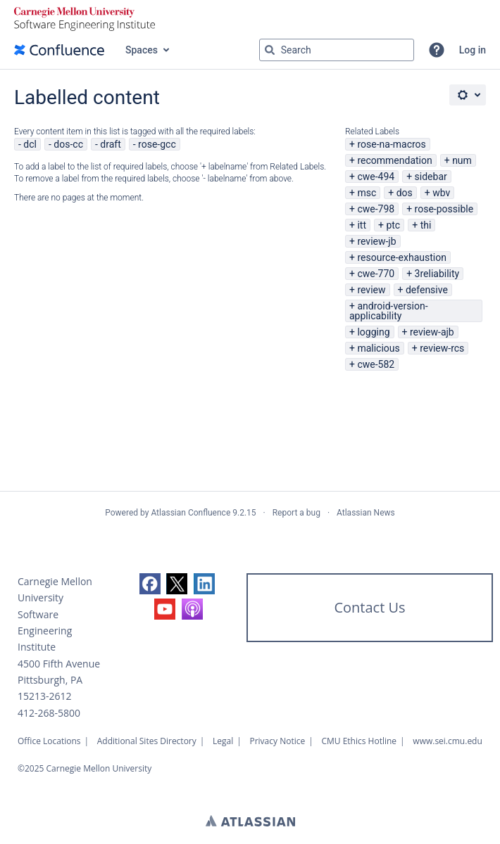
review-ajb (432, 332)
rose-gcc (157, 144)
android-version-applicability (388, 310)
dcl (30, 144)
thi (426, 225)
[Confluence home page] (59, 50)
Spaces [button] (141, 50)
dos (404, 192)
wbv (441, 192)
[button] (436, 50)
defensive (427, 289)
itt (361, 225)
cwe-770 (375, 273)
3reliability (437, 273)
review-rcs (442, 348)
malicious (378, 348)
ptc (393, 225)
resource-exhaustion (401, 257)
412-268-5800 (49, 713)
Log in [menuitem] (472, 50)
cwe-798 (375, 209)
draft (110, 144)
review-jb (376, 241)
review (371, 289)
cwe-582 (375, 364)
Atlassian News (366, 513)
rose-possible (444, 209)
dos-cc (68, 144)
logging (373, 332)
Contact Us (369, 607)
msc (366, 192)
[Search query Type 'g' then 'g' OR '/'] (336, 50)
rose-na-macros (391, 144)
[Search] (269, 50)
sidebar (431, 176)
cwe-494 (375, 176)
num (462, 160)
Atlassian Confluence (190, 513)
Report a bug (296, 513)
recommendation (394, 160)
